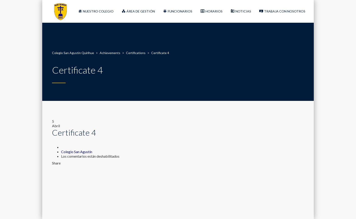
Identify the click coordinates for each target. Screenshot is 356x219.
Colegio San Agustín (76, 151)
